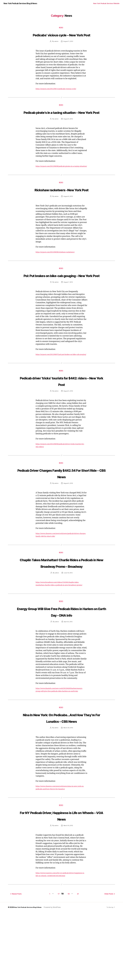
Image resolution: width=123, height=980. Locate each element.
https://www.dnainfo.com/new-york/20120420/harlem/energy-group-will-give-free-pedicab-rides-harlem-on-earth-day (58, 749)
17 (55, 961)
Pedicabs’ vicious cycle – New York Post (61, 38)
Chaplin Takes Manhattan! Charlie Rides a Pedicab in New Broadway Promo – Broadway (61, 608)
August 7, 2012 (68, 313)
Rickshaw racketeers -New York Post (61, 210)
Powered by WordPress (55, 975)
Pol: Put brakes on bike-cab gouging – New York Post (61, 303)
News (61, 28)
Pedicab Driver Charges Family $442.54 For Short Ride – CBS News (61, 511)
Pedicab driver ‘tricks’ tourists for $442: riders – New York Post (61, 415)
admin (56, 48)
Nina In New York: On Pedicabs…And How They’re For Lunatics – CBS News (61, 782)
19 (67, 961)
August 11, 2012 (68, 48)
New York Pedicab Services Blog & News (23, 4)
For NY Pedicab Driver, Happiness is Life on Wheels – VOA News (61, 883)
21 (78, 961)
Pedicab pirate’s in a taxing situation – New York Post (61, 122)
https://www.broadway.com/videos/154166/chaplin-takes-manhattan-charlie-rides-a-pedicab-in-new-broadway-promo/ (61, 633)
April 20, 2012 (68, 680)
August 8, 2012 (68, 133)
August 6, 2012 (68, 425)
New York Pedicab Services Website (106, 3)
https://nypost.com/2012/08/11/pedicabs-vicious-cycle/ (59, 96)
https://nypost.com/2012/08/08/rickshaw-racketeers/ (58, 276)
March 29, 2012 (68, 796)
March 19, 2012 (68, 894)
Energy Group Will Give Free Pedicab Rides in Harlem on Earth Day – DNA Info (61, 666)
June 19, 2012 (68, 621)
